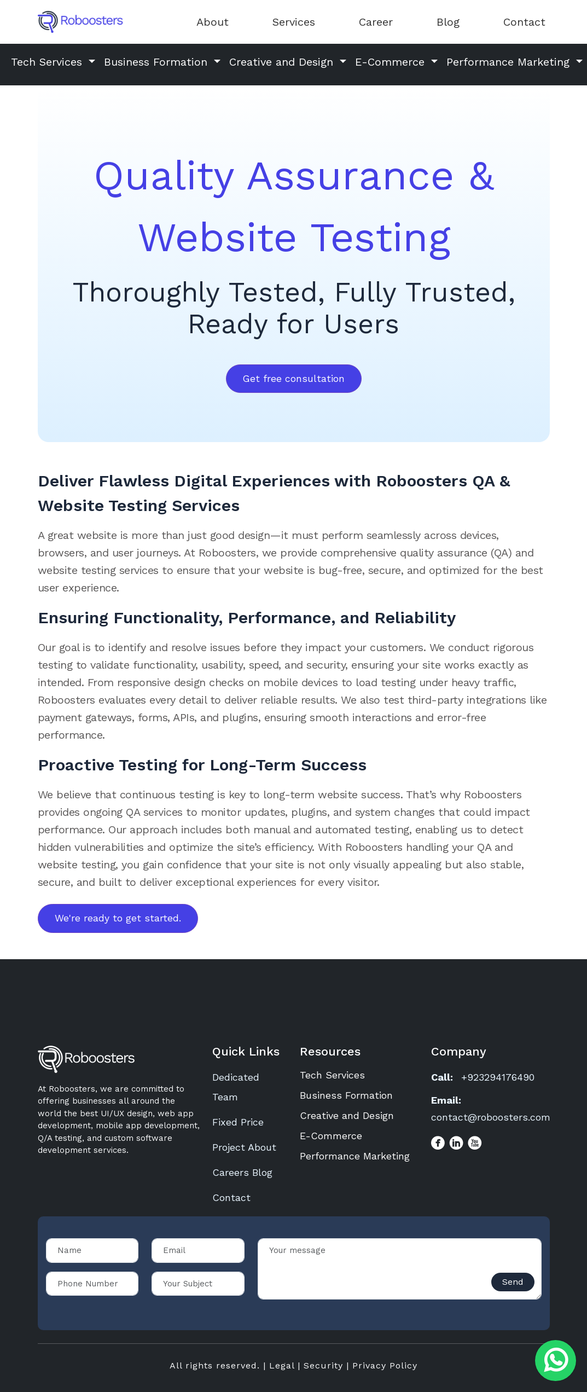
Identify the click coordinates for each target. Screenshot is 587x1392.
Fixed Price (238, 1122)
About (212, 21)
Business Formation (346, 1095)
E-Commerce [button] (391, 61)
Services (293, 21)
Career (376, 21)
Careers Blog (242, 1172)
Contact (524, 21)
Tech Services (332, 1075)
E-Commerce (331, 1135)
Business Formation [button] (157, 61)
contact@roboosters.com (490, 1117)
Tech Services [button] (48, 61)
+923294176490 (497, 1077)
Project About (244, 1147)
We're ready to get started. (118, 918)
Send (513, 1282)
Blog (448, 21)
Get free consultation (294, 378)
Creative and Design (347, 1115)
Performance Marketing (355, 1156)
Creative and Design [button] (283, 61)
